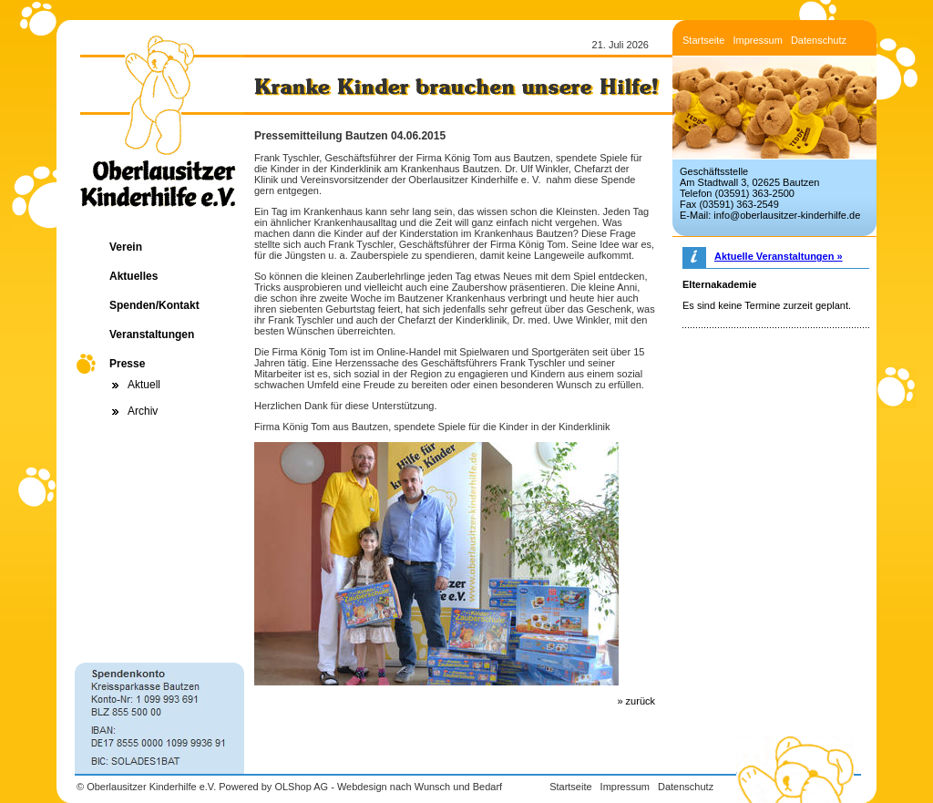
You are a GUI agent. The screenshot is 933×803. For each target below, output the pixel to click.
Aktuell (144, 384)
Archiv (143, 411)
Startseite (703, 40)
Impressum (757, 40)
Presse (127, 363)
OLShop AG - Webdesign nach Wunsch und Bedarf (388, 786)
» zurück (636, 700)
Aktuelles (133, 276)
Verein (125, 247)
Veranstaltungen (151, 334)
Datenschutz (818, 40)
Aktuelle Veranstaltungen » (778, 256)
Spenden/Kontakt (154, 305)
